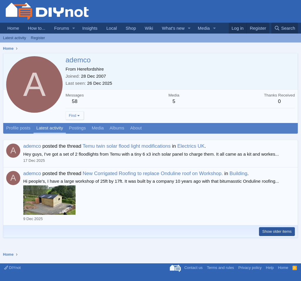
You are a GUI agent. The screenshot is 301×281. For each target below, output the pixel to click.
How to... (36, 28)
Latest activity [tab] (49, 127)
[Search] (284, 28)
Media (204, 28)
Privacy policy (250, 267)
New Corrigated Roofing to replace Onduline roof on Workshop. (153, 173)
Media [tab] (98, 127)
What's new (173, 28)
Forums (61, 28)
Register (38, 38)
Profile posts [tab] (18, 127)
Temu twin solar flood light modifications (127, 146)
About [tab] (136, 127)
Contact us (193, 267)
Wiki (149, 28)
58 (75, 101)
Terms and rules (220, 267)
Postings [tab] (77, 127)
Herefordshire (90, 69)
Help (270, 267)
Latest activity (14, 38)
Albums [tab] (117, 127)
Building (239, 173)
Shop (131, 28)
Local (111, 28)
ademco (32, 146)
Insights (90, 28)
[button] (74, 28)
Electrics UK (191, 146)
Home (13, 28)
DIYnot (12, 267)
